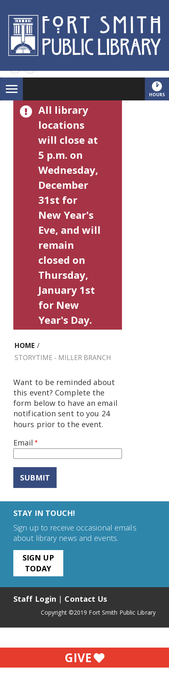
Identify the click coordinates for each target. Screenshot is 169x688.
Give (84, 657)
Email (23, 443)
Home (25, 345)
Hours (159, 89)
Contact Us (86, 599)
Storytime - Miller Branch (63, 357)
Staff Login (34, 599)
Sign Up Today (38, 563)
